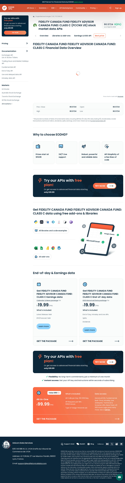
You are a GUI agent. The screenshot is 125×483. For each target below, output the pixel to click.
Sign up (118, 8)
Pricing (5, 43)
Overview (44, 35)
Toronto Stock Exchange (11, 96)
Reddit (81, 444)
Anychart (120, 96)
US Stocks (5, 89)
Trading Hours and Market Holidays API (15, 62)
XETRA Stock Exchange (10, 100)
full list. (108, 410)
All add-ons (42, 257)
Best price (99, 35)
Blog (90, 444)
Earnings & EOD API (82, 35)
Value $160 (54, 393)
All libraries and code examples (51, 230)
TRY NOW (15, 33)
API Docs (30, 8)
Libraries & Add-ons (61, 35)
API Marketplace (66, 8)
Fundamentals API (9, 67)
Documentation (9, 51)
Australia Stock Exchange (11, 93)
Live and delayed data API (12, 74)
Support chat (67, 444)
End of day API (7, 71)
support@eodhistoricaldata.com (32, 463)
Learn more (78, 2)
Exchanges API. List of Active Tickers (10, 56)
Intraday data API (8, 78)
